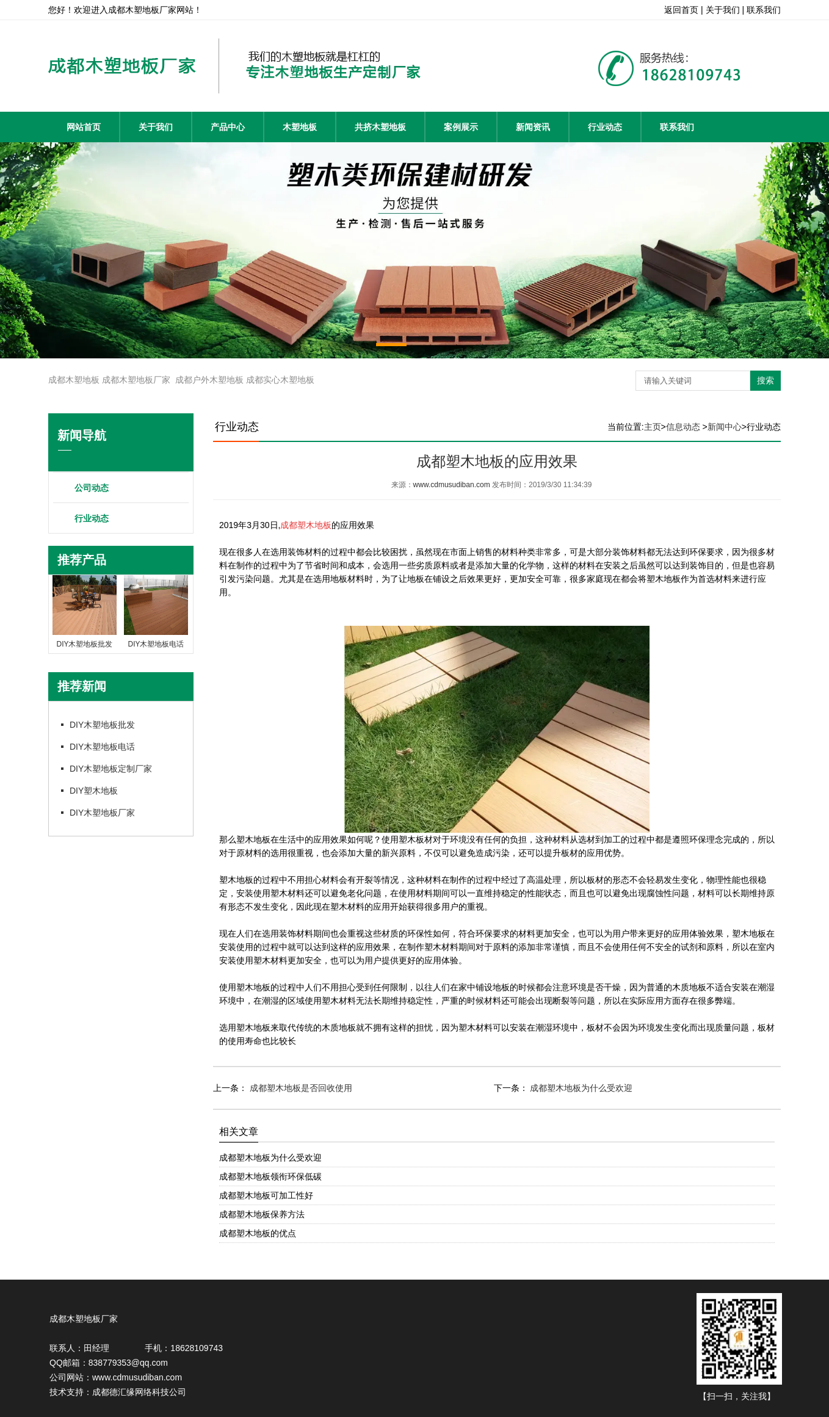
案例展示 (461, 127)
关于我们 (156, 127)
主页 (652, 427)
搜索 (765, 380)
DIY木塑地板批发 (102, 725)
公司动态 (91, 488)
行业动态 (605, 127)
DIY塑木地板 (94, 790)
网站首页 (84, 127)
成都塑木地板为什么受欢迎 (580, 1088)
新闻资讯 (533, 127)
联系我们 (677, 127)
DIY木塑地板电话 (102, 747)
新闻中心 (725, 427)
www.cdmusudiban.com (451, 484)
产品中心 (228, 127)
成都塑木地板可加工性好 (266, 1195)
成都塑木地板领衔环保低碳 (270, 1176)
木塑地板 (300, 127)
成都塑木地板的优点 (257, 1233)
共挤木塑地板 (380, 127)
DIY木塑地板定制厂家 (111, 769)
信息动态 (683, 427)
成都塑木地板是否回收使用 (299, 1088)
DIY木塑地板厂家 (102, 812)
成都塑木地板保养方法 (262, 1214)
